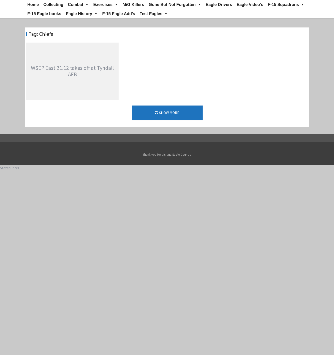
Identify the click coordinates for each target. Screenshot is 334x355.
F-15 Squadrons (286, 4)
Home (33, 4)
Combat (78, 4)
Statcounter (9, 167)
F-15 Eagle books (44, 13)
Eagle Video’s (250, 4)
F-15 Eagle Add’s (118, 13)
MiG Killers (133, 4)
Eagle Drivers (219, 4)
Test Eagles (154, 13)
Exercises (105, 4)
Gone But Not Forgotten (175, 4)
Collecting (53, 4)
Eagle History (82, 13)
